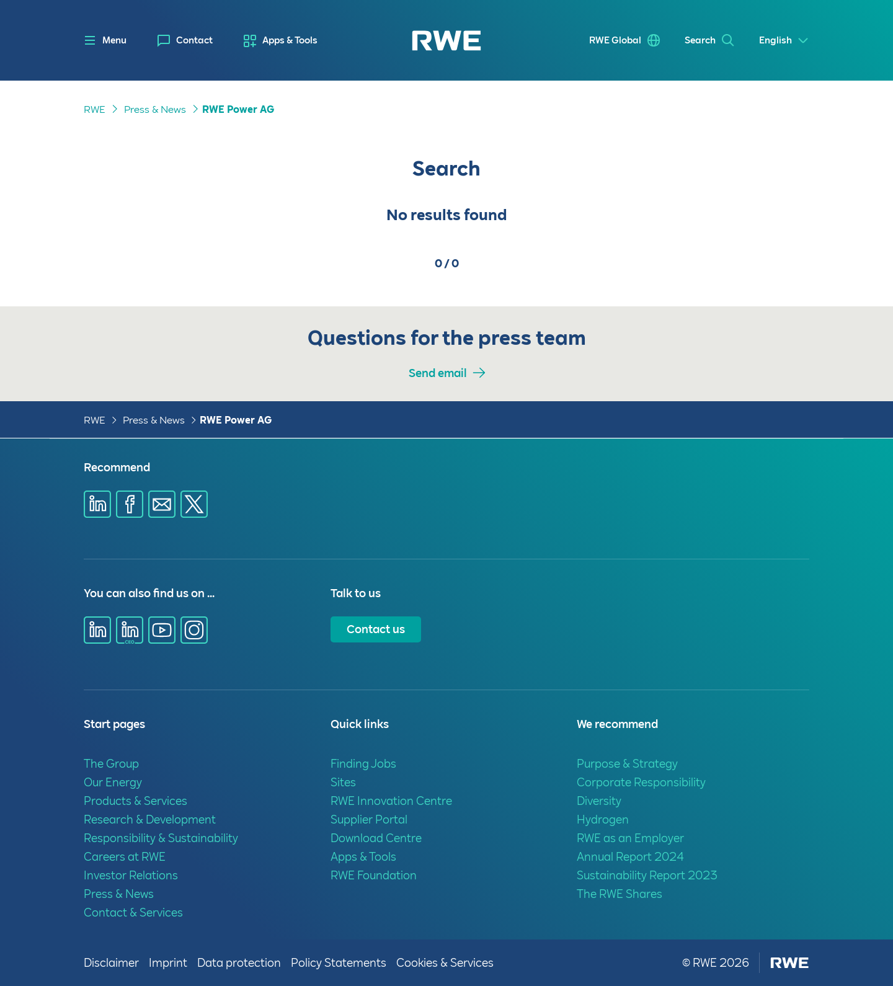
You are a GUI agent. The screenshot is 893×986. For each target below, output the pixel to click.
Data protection (239, 962)
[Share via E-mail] (161, 504)
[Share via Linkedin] (97, 504)
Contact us (376, 629)
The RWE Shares (619, 893)
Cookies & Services (445, 962)
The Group (111, 763)
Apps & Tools (290, 40)
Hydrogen (603, 819)
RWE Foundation (374, 875)
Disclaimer (111, 962)
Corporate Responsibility (641, 782)
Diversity (599, 800)
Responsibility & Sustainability (161, 838)
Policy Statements (338, 962)
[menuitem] (185, 40)
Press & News (155, 109)
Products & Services (135, 800)
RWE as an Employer (630, 838)
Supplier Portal (369, 819)
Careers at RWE (125, 856)
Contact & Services (133, 912)
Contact (194, 40)
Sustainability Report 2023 (647, 875)
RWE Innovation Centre (391, 800)
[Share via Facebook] (129, 504)
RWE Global (615, 40)
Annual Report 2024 (630, 856)
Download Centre (376, 838)
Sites (343, 782)
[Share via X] (194, 504)
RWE (94, 109)
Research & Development (150, 819)
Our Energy (113, 782)
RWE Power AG (238, 109)
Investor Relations (131, 875)
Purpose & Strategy (627, 763)
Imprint (168, 962)
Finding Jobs (363, 763)
